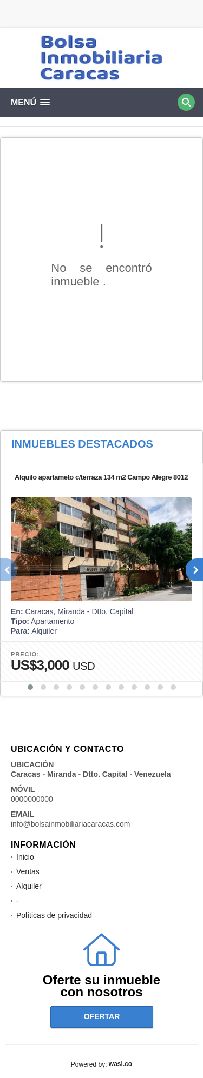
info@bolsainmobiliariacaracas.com (70, 824)
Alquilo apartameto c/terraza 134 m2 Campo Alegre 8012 (101, 477)
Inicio (25, 857)
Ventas (28, 871)
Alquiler (29, 886)
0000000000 (32, 799)
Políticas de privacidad (54, 915)
